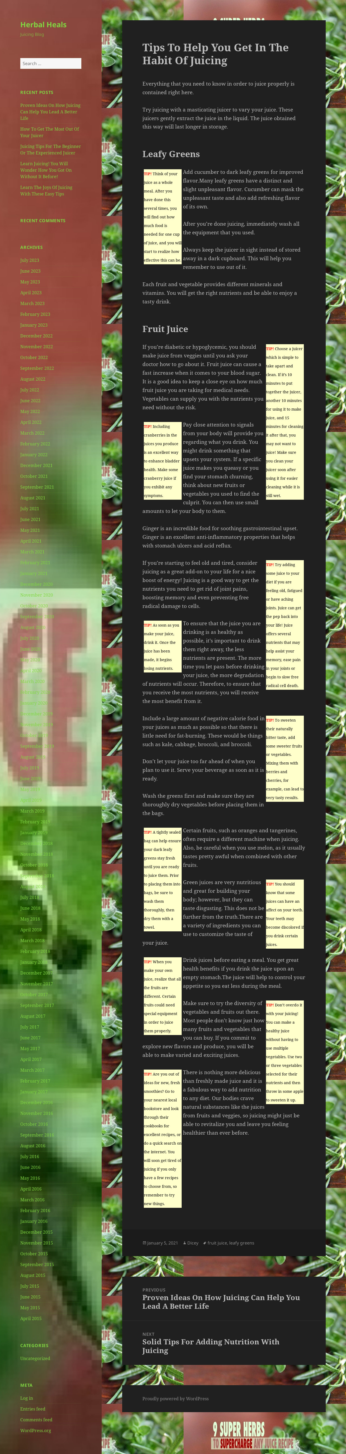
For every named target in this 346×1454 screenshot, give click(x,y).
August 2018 (32, 887)
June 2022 (30, 401)
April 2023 (31, 293)
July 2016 (29, 1156)
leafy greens (241, 1243)
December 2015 (36, 1232)
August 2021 (32, 498)
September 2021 (37, 487)
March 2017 (32, 1070)
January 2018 (34, 962)
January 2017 (34, 1092)
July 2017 (29, 1027)
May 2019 (30, 789)
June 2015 (30, 1297)
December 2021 (36, 465)
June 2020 (30, 649)
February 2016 (35, 1210)
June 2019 (30, 779)
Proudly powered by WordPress (175, 1399)
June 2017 (30, 1038)
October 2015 (34, 1254)
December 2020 (36, 584)
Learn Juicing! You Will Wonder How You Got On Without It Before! (46, 170)
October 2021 (34, 476)
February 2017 (35, 1081)
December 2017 (36, 973)
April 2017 (31, 1059)
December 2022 (36, 336)
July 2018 (29, 897)
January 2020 (34, 703)
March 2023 (32, 303)
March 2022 (32, 433)
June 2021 (30, 519)
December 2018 (36, 843)
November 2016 (36, 1113)
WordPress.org (35, 1430)
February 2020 (35, 692)
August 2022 (32, 379)
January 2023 (34, 325)
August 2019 (32, 757)
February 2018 (35, 951)
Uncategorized (35, 1358)
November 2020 (36, 595)
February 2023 (35, 314)
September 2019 (37, 746)
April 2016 (31, 1189)
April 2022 (31, 422)
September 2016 (37, 1135)
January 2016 (34, 1221)
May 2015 (30, 1308)
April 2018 (31, 930)
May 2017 (30, 1048)
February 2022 (35, 444)
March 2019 (32, 811)
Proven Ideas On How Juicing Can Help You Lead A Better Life (50, 111)
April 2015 (31, 1318)
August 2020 (32, 627)
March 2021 (32, 552)
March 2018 (32, 941)
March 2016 (32, 1200)
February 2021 (35, 563)
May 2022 (30, 411)
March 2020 (32, 681)
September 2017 (37, 1005)
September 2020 (37, 617)
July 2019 (29, 768)
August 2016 (32, 1146)
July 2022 (29, 390)
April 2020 (31, 671)
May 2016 (30, 1178)
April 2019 (31, 800)
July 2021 (29, 509)
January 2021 (34, 573)
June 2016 (30, 1167)
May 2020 (30, 660)
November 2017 (36, 984)
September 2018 (37, 876)
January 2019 (34, 833)
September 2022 (37, 368)
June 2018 (30, 908)
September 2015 (37, 1264)
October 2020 (34, 606)
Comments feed (36, 1420)
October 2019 (34, 735)
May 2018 (30, 919)
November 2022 (36, 347)
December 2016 (36, 1102)
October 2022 (34, 357)
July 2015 (29, 1286)
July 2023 (29, 260)
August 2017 (32, 1016)
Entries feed (32, 1409)
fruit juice (217, 1243)
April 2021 (31, 541)
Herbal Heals (43, 24)
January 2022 (34, 455)
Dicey (192, 1243)
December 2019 (36, 714)
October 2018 (34, 865)
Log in (26, 1398)
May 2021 (30, 530)
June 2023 (30, 271)
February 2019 (35, 822)
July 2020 (29, 638)
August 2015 (32, 1275)
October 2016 (34, 1124)
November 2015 (36, 1243)
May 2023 (30, 282)
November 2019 (36, 725)
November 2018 (36, 854)
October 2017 (34, 994)
